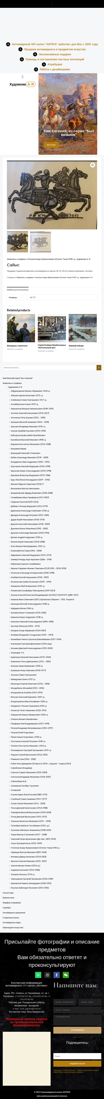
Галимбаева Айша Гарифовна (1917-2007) (30, 497)
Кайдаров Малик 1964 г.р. (22, 608)
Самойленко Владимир (21, 768)
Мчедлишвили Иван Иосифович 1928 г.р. (29, 701)
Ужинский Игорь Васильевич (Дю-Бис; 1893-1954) (33, 839)
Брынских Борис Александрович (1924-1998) (31, 471)
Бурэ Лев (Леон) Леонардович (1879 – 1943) (30, 480)
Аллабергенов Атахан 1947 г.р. (24, 404)
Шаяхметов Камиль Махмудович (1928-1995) (31, 883)
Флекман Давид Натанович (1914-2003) (28, 857)
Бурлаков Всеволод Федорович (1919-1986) (30, 475)
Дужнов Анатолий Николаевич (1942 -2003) (30, 524)
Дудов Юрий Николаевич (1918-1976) (28, 519)
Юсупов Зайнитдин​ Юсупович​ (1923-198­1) (30, 888)
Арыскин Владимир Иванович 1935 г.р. (28, 426)
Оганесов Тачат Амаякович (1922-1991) (28, 710)
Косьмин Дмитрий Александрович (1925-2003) (32, 648)
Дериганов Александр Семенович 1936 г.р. (30, 511)
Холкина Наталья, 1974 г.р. (23, 874)
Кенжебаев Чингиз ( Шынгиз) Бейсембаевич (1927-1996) (36, 639)
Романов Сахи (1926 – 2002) (23, 759)
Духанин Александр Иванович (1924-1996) (30, 533)
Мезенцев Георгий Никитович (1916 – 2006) (30, 684)
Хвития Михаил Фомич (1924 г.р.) (25, 865)
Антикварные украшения (14, 912)
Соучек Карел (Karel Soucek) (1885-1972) (29, 794)
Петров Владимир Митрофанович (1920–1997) (32, 728)
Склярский (16, 790)
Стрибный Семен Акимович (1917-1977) (29, 799)
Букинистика (8, 897)
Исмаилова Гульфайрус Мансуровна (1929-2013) (33, 590)
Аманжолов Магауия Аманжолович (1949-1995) (32, 408)
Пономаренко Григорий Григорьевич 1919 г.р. (31, 750)
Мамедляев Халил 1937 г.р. (23, 679)
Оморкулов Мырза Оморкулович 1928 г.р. (29, 715)
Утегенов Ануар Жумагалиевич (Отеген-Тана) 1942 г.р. (35, 848)
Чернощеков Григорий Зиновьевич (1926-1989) (32, 879)
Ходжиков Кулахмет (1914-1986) (25, 870)
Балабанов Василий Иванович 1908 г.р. (28, 440)
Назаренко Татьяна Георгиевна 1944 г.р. (29, 706)
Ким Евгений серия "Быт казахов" (18, 378)
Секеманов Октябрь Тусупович (25, 786)
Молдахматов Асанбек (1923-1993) (26, 692)
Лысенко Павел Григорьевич (24, 675)
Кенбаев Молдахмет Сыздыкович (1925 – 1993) (32, 635)
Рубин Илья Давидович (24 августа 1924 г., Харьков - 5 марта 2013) (41, 763)
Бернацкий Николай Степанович (25, 453)
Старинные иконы (11, 917)
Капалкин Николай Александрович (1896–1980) (32, 621)
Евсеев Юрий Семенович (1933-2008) (28, 542)
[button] (51, 3)
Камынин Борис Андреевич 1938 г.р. (27, 617)
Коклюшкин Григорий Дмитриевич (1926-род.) (31, 644)
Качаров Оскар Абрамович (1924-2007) (28, 630)
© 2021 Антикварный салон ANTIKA (52, 1092)
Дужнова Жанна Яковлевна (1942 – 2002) (29, 528)
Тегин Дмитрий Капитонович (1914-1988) (29, 808)
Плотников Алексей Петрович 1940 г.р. (28, 741)
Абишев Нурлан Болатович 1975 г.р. (27, 395)
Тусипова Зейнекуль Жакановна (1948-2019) (31, 830)
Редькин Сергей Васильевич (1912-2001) (29, 755)
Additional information (18, 290)
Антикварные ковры (12, 922)
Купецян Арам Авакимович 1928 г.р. (27, 666)
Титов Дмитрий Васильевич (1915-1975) (29, 817)
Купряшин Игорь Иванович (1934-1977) (28, 670)
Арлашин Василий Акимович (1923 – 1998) (30, 422)
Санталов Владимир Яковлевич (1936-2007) (31, 777)
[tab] (18, 290)
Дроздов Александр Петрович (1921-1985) (30, 515)
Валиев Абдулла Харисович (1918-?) (27, 484)
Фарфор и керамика (12, 902)
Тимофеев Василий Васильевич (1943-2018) (31, 812)
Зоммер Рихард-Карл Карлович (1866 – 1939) (31, 559)
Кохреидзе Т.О (17, 653)
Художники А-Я (15, 387)
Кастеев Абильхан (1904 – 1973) (25, 626)
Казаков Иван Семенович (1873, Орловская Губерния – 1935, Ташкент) (42, 599)
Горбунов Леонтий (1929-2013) (24, 502)
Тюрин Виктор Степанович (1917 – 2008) (29, 834)
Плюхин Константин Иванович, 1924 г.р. (28, 746)
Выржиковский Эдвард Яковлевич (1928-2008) (32, 493)
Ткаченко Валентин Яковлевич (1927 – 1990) (31, 821)
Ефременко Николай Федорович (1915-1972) (31, 555)
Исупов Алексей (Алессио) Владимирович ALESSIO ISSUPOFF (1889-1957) (44, 595)
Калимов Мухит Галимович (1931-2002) (28, 613)
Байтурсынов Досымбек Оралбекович (28, 435)
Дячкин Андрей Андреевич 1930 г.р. (27, 537)
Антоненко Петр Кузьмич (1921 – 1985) (28, 417)
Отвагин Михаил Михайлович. (24, 719)
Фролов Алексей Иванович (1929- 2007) (29, 861)
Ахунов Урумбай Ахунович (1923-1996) (28, 431)
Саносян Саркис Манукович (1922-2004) (29, 772)
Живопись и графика (12, 383)
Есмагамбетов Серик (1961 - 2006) (26, 551)
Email (55, 1051)
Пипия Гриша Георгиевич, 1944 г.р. (26, 737)
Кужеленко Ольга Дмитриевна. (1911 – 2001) (31, 661)
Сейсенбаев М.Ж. (19, 781)
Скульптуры (8, 893)
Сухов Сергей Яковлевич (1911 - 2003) (28, 803)
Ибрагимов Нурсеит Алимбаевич (26, 564)
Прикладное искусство (13, 927)
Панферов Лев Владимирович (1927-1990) (30, 723)
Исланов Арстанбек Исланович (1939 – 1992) (31, 582)
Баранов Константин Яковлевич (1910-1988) (31, 444)
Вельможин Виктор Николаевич (25, 488)
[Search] (99, 367)
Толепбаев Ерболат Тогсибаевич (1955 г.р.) (30, 825)
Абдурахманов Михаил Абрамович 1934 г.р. (30, 391)
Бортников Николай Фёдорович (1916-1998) (30, 466)
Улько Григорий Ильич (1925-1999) (26, 843)
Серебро (7, 907)
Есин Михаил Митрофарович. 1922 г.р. (28, 546)
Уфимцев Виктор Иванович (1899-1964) (28, 852)
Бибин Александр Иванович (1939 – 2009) (29, 457)
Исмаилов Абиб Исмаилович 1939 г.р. (28, 586)
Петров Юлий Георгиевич (22, 732)
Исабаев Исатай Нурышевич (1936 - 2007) (30, 577)
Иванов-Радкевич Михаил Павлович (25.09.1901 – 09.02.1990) (38, 568)
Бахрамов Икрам (18, 448)
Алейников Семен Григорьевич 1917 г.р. (29, 400)
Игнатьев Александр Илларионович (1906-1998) (32, 573)
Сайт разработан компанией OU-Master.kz (52, 1096)
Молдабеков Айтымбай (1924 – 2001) (27, 688)
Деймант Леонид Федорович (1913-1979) (29, 506)
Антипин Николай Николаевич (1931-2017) (30, 413)
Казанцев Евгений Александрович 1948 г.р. (30, 604)
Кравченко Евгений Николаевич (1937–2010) (31, 657)
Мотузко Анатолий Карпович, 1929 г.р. (28, 697)
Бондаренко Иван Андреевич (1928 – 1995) (30, 462)
